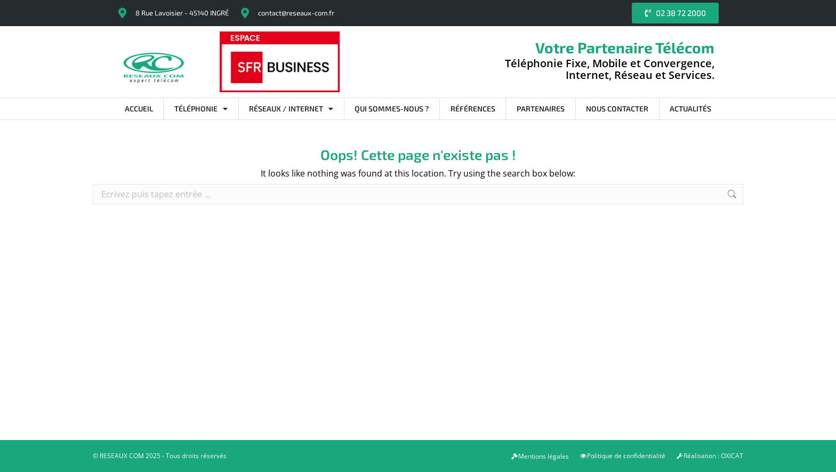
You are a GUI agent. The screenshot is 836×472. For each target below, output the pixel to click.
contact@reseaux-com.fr (296, 13)
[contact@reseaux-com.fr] (244, 13)
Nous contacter (617, 108)
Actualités (690, 108)
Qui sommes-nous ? (392, 108)
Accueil (139, 108)
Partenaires (541, 108)
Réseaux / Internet (291, 109)
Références (473, 108)
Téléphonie (201, 109)
